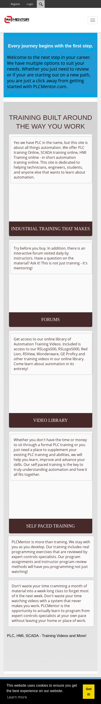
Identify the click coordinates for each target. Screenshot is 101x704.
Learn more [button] (17, 697)
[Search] (41, 4)
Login (30, 4)
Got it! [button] (89, 691)
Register (15, 4)
